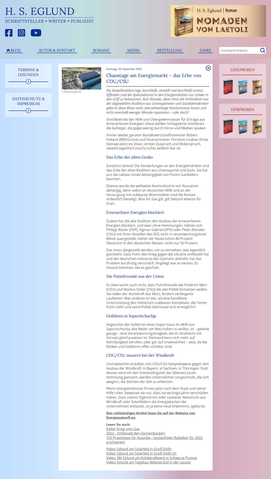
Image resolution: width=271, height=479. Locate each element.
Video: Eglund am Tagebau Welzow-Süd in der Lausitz (148, 462)
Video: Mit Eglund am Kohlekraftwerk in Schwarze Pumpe (151, 458)
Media (133, 50)
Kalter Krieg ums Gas (123, 429)
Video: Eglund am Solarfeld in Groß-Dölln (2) (141, 453)
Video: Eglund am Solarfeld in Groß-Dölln (138, 449)
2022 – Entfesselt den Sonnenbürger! (135, 433)
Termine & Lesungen (28, 72)
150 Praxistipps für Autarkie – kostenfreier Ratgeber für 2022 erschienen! (154, 439)
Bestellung (169, 50)
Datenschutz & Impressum (28, 101)
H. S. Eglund (40, 11)
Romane (101, 50)
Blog (16, 50)
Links (205, 50)
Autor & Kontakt (57, 50)
